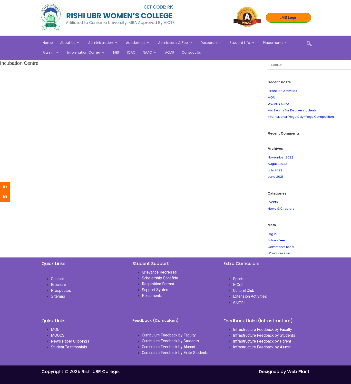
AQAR (169, 52)
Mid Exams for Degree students (292, 110)
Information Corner (85, 52)
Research (211, 42)
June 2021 (275, 176)
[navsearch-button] (309, 44)
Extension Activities (282, 91)
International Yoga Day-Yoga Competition (301, 116)
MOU (271, 97)
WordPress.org (280, 253)
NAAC (149, 52)
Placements (275, 42)
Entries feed (277, 240)
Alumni (50, 52)
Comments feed (281, 247)
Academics (137, 42)
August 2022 (277, 163)
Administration (102, 42)
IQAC (131, 52)
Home (48, 42)
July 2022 (275, 170)
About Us (69, 42)
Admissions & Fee (175, 42)
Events (273, 202)
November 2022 (280, 157)
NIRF (116, 52)
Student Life (242, 42)
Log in (272, 234)
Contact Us (191, 52)
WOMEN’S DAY (279, 103)
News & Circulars (281, 208)
